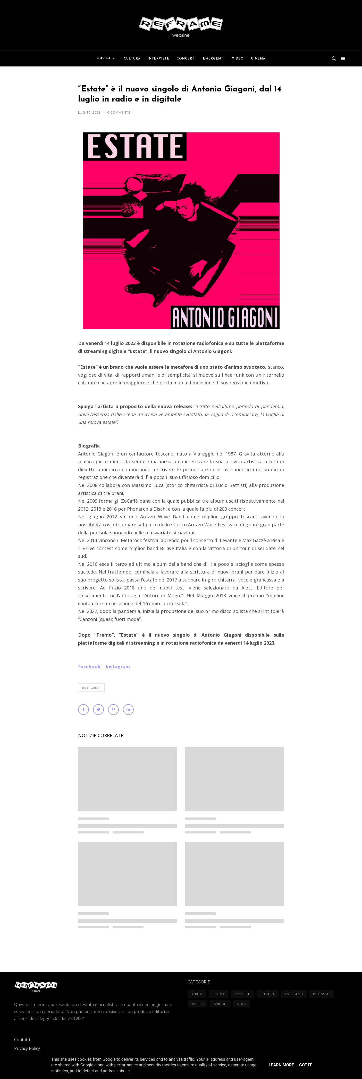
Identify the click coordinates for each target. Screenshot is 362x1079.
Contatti (22, 1040)
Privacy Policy (27, 1048)
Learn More (281, 1065)
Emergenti (91, 687)
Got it (305, 1065)
